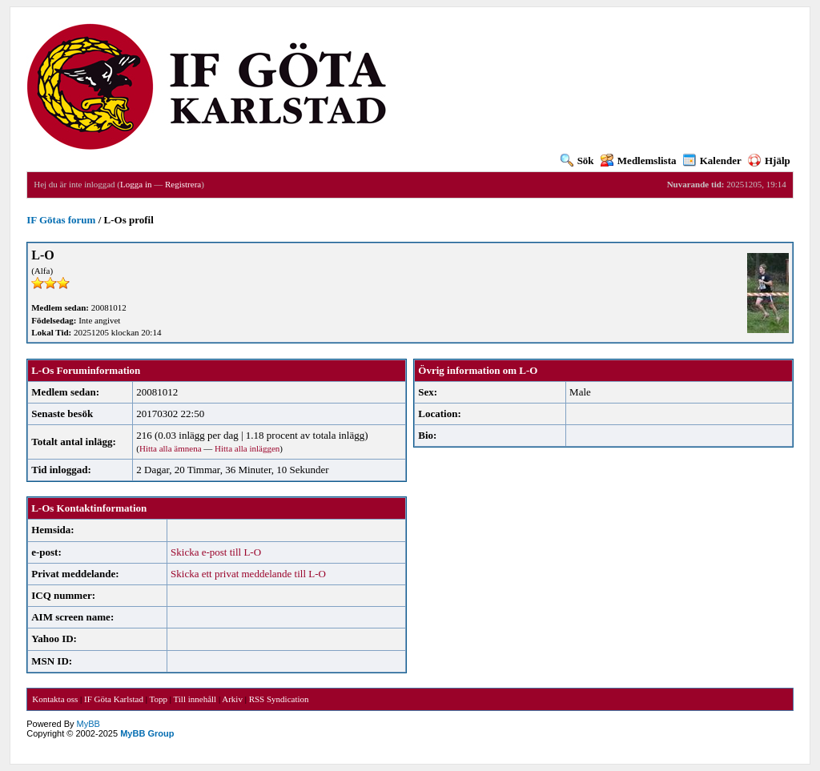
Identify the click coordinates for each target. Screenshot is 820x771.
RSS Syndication (279, 699)
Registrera (183, 184)
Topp (158, 699)
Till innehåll (194, 699)
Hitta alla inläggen (247, 448)
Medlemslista (639, 161)
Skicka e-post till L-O (216, 552)
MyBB (88, 724)
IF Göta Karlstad (113, 699)
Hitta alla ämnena (170, 448)
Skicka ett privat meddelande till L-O (248, 574)
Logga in (135, 184)
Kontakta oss (55, 699)
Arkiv (232, 699)
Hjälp (769, 161)
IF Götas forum (60, 220)
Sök (577, 161)
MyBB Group (147, 733)
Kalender (712, 161)
